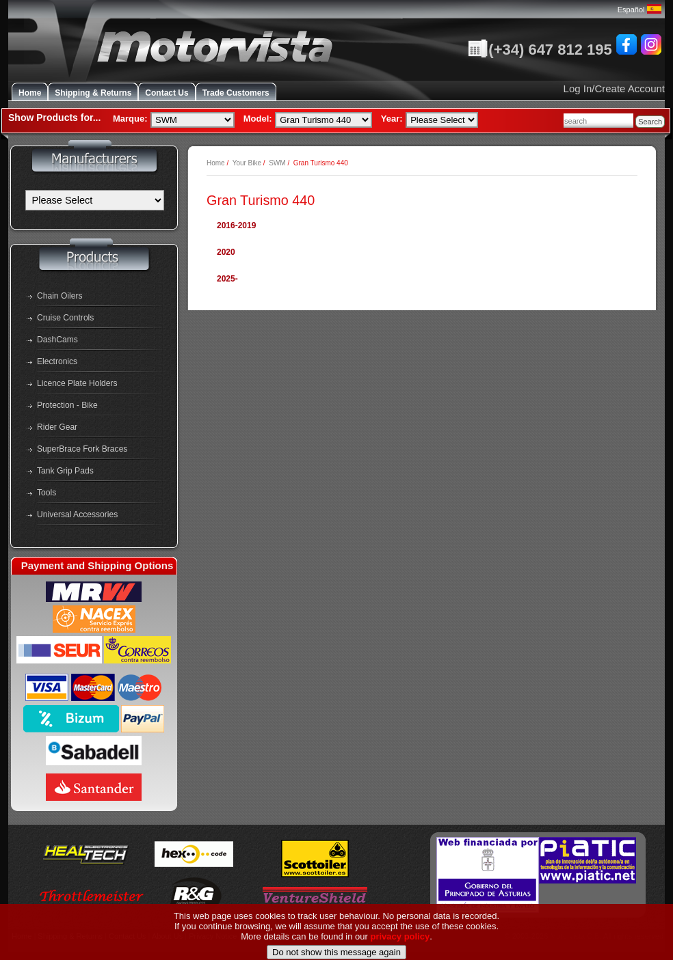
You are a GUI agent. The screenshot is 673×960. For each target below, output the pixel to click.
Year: (392, 118)
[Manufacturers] (94, 200)
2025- (227, 279)
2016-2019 (236, 225)
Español (639, 9)
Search (650, 122)
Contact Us (166, 93)
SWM (277, 163)
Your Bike (247, 163)
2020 (226, 252)
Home (29, 93)
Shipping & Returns (93, 93)
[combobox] (598, 120)
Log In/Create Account (614, 88)
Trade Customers (235, 93)
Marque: (130, 118)
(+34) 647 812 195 (539, 49)
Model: (257, 118)
